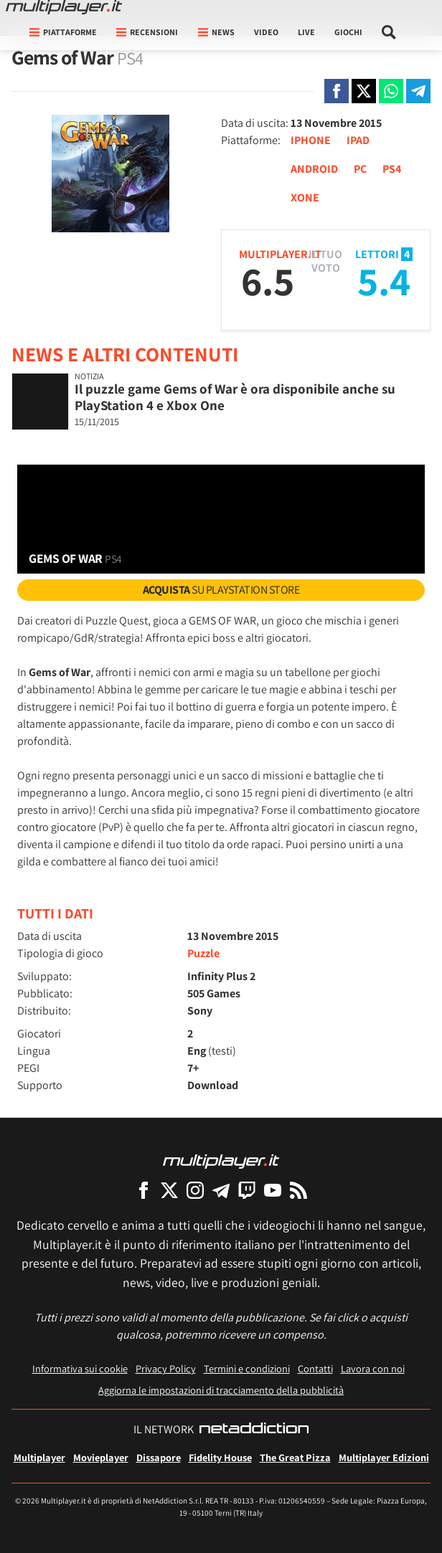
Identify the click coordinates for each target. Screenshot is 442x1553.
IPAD (358, 140)
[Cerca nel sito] (389, 32)
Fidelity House (220, 1457)
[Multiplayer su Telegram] (221, 1190)
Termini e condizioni (247, 1368)
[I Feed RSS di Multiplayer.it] (298, 1190)
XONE (305, 197)
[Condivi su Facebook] (336, 91)
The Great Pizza (295, 1457)
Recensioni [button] (147, 32)
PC (360, 168)
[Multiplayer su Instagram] (195, 1190)
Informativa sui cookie (80, 1368)
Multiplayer (39, 1457)
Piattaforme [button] (63, 32)
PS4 (391, 168)
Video (266, 32)
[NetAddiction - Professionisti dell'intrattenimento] (254, 1429)
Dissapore (158, 1457)
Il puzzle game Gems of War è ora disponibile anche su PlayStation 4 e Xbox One (235, 397)
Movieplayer (100, 1457)
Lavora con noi (373, 1368)
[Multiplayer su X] (169, 1190)
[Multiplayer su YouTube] (272, 1190)
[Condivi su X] (364, 91)
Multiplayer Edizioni (384, 1457)
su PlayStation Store (221, 589)
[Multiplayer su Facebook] (143, 1190)
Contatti (315, 1368)
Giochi (348, 32)
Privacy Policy (166, 1368)
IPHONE (311, 140)
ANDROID (314, 168)
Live (306, 32)
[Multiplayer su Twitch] (246, 1190)
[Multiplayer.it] (64, 7)
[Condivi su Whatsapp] (391, 91)
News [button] (216, 32)
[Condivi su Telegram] (418, 91)
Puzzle (203, 953)
